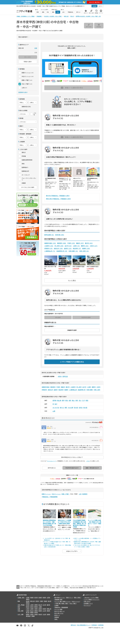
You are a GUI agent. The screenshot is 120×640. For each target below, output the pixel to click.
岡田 (87, 400)
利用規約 (94, 625)
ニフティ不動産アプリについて (91, 599)
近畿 (19, 609)
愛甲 (63, 400)
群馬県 (27, 603)
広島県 (27, 610)
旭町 (70, 400)
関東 (19, 601)
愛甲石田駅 (49, 235)
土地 (80, 494)
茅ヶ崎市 (58, 246)
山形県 (48, 597)
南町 (66, 407)
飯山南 (59, 400)
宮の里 (76, 407)
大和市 (94, 246)
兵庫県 (32, 609)
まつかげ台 (56, 407)
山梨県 (32, 605)
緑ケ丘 (62, 407)
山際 (54, 411)
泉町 (76, 400)
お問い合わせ (87, 601)
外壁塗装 (56, 617)
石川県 (44, 605)
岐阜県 (32, 607)
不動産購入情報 (58, 599)
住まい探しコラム (58, 613)
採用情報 (101, 625)
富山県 (40, 605)
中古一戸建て (73, 603)
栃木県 (49, 601)
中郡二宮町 (84, 251)
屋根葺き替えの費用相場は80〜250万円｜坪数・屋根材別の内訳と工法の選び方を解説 (87, 542)
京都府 (36, 609)
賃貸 (55, 597)
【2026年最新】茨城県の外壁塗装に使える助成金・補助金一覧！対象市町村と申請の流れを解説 (79, 523)
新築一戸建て (65, 494)
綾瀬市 (86, 248)
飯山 (73, 400)
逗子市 (68, 246)
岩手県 (36, 597)
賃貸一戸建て (77, 597)
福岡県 (27, 614)
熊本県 (40, 614)
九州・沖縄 (20, 614)
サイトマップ (87, 605)
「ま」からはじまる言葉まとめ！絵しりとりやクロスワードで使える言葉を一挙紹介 (87, 546)
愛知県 (27, 607)
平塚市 (71, 243)
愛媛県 (32, 612)
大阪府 (27, 609)
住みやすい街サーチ (59, 611)
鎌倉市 (80, 243)
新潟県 (27, 605)
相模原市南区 (50, 243)
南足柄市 (77, 248)
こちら (88, 461)
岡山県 (32, 610)
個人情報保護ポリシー (83, 625)
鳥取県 (36, 610)
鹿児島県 (28, 616)
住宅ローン (57, 615)
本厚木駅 (59, 235)
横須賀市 (61, 243)
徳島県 (48, 610)
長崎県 (36, 614)
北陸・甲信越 (21, 605)
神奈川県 (32, 601)
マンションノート (51, 461)
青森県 (32, 597)
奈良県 (44, 609)
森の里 (85, 407)
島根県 (40, 610)
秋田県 (44, 597)
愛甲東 (55, 400)
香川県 (27, 612)
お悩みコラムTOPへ (72, 551)
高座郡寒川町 (61, 251)
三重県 (40, 607)
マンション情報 (58, 609)
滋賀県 (40, 609)
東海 (19, 607)
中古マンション (56, 494)
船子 (56, 404)
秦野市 (85, 246)
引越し (56, 619)
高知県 (36, 612)
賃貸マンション (61, 597)
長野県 (36, 605)
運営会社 (73, 625)
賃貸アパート (69, 597)
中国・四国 (20, 610)
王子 (83, 400)
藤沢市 (89, 243)
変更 (35, 48)
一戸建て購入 (57, 603)
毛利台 (81, 407)
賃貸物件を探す (23, 92)
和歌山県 (49, 609)
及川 (80, 400)
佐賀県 (32, 614)
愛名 (66, 400)
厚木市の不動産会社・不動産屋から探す (58, 196)
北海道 (27, 597)
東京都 (27, 601)
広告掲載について (88, 603)
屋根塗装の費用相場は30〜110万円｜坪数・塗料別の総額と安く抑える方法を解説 (49, 522)
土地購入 (56, 605)
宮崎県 (48, 614)
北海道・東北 (21, 597)
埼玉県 (37, 601)
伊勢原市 (48, 248)
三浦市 (76, 246)
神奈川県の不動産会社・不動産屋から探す (58, 199)
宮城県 (40, 597)
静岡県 (36, 607)
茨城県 (45, 601)
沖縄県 (33, 616)
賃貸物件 (84, 494)
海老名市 (58, 248)
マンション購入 (58, 601)
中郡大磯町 (73, 251)
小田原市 (48, 246)
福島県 (27, 599)
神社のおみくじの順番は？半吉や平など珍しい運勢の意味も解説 (64, 521)
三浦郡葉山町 (49, 251)
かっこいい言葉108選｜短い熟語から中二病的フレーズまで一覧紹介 (94, 522)
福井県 (48, 605)
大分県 (44, 614)
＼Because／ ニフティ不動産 (91, 597)
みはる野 (70, 407)
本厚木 (60, 376)
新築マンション (46, 494)
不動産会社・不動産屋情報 (49, 497)
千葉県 (41, 601)
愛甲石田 (65, 376)
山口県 (44, 610)
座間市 (68, 248)
